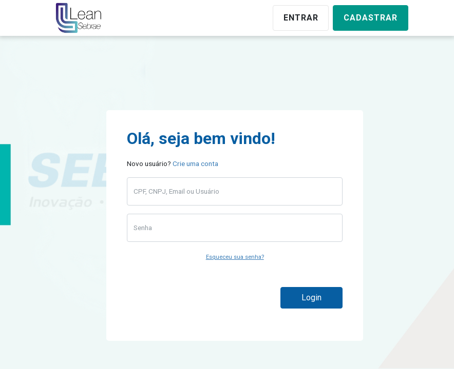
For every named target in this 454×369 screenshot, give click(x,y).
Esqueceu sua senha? (235, 257)
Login (311, 297)
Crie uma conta (195, 163)
